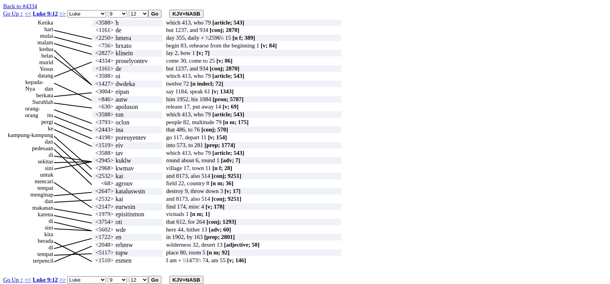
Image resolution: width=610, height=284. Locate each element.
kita (48, 234)
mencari (44, 181)
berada (45, 241)
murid (46, 62)
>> (62, 14)
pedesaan (42, 148)
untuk (46, 175)
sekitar (45, 161)
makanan (42, 208)
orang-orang (32, 108)
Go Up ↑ (13, 14)
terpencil (43, 261)
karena (45, 214)
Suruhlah (42, 102)
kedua (46, 49)
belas (47, 56)
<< (28, 14)
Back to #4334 (20, 6)
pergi (47, 122)
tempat (45, 188)
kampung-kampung (30, 135)
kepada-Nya (34, 82)
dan (49, 89)
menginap (41, 194)
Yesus (46, 69)
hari (48, 29)
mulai (46, 36)
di (51, 155)
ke (50, 128)
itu (50, 115)
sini (49, 168)
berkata (44, 95)
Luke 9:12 (45, 14)
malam (45, 42)
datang (45, 75)
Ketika (45, 22)
